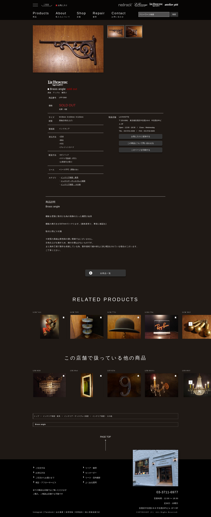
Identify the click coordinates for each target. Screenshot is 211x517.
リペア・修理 (91, 468)
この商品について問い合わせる (140, 143)
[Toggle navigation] (35, 5)
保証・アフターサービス (46, 482)
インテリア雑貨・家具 (69, 177)
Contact (119, 14)
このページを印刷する (140, 150)
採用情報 (69, 512)
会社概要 (60, 512)
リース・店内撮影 (92, 478)
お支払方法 (40, 473)
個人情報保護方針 (92, 512)
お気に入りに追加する (140, 136)
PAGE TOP (105, 444)
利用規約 (79, 512)
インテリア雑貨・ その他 (71, 184)
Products (41, 14)
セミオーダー (91, 473)
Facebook (49, 512)
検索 (174, 14)
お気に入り (61, 5)
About (63, 14)
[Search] (153, 14)
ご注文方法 (40, 468)
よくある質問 (91, 482)
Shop (81, 14)
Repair (99, 14)
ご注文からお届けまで (45, 478)
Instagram (37, 512)
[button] (191, 324)
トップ (36, 416)
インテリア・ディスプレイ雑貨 (73, 181)
